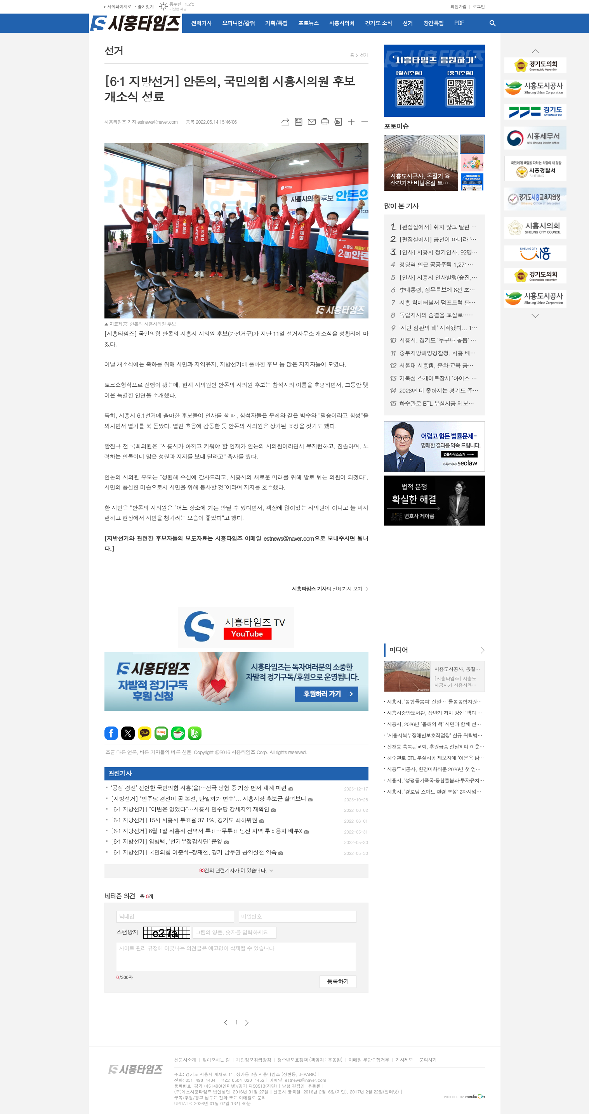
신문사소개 (185, 1060)
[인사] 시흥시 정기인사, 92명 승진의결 (439, 252)
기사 (401, 206)
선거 (408, 23)
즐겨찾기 (146, 6)
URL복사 (285, 122)
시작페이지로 (120, 6)
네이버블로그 (161, 733)
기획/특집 (276, 23)
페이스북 (111, 733)
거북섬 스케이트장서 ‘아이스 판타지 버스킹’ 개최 (439, 378)
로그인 (479, 6)
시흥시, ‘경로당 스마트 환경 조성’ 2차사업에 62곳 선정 (436, 791)
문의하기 (427, 1060)
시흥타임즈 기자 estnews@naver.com (141, 121)
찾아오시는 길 (216, 1060)
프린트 (325, 122)
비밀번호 (252, 916)
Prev (535, 51)
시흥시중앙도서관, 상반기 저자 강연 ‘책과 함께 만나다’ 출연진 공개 (436, 712)
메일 (312, 122)
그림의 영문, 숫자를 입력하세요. (232, 932)
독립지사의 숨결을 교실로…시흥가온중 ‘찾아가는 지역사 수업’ (439, 315)
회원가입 (458, 6)
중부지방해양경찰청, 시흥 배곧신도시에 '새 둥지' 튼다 (439, 353)
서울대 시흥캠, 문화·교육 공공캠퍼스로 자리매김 (439, 365)
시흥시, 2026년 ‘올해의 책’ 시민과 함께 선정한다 (436, 724)
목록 (298, 122)
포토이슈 (396, 126)
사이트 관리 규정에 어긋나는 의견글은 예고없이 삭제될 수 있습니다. (197, 948)
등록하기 (338, 981)
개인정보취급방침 (253, 1060)
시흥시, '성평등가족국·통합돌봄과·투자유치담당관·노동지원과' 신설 (436, 780)
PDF (459, 23)
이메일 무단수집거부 (369, 1060)
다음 (246, 1022)
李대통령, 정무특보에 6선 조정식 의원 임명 (439, 290)
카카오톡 (144, 733)
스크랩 (338, 122)
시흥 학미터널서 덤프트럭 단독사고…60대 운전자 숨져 (439, 302)
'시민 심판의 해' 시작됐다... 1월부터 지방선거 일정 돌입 (439, 328)
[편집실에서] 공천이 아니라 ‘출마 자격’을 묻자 (439, 239)
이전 (225, 1022)
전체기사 (201, 23)
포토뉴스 (308, 23)
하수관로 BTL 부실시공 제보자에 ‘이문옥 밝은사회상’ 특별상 (439, 403)
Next (535, 316)
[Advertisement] (54, 142)
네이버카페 (178, 733)
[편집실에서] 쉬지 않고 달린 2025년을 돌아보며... (439, 227)
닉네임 (126, 916)
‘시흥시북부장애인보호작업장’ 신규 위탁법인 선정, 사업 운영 (436, 735)
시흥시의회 (341, 23)
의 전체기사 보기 (327, 588)
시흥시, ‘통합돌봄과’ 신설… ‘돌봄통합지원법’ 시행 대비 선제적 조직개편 (436, 701)
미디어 (398, 649)
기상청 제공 (178, 9)
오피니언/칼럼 (238, 23)
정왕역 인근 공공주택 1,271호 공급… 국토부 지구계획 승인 (439, 264)
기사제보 (404, 1060)
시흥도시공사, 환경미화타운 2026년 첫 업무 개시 (436, 769)
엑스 (128, 733)
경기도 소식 (378, 23)
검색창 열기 (492, 23)
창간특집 (433, 23)
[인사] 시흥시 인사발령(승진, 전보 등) (439, 277)
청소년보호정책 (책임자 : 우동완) (309, 1060)
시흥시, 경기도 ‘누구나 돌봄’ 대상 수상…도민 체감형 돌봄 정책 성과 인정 (439, 340)
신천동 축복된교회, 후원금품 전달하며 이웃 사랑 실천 (436, 746)
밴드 (195, 733)
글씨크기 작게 (364, 122)
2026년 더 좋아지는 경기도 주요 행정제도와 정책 (439, 390)
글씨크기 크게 (351, 122)
